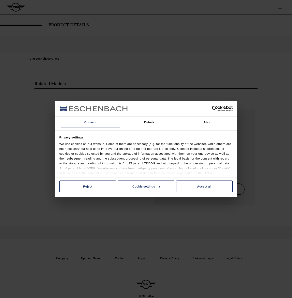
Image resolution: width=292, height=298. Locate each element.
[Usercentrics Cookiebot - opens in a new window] (215, 109)
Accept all (204, 186)
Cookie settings (146, 186)
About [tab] (208, 122)
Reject (87, 186)
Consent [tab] (90, 122)
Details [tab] (149, 122)
